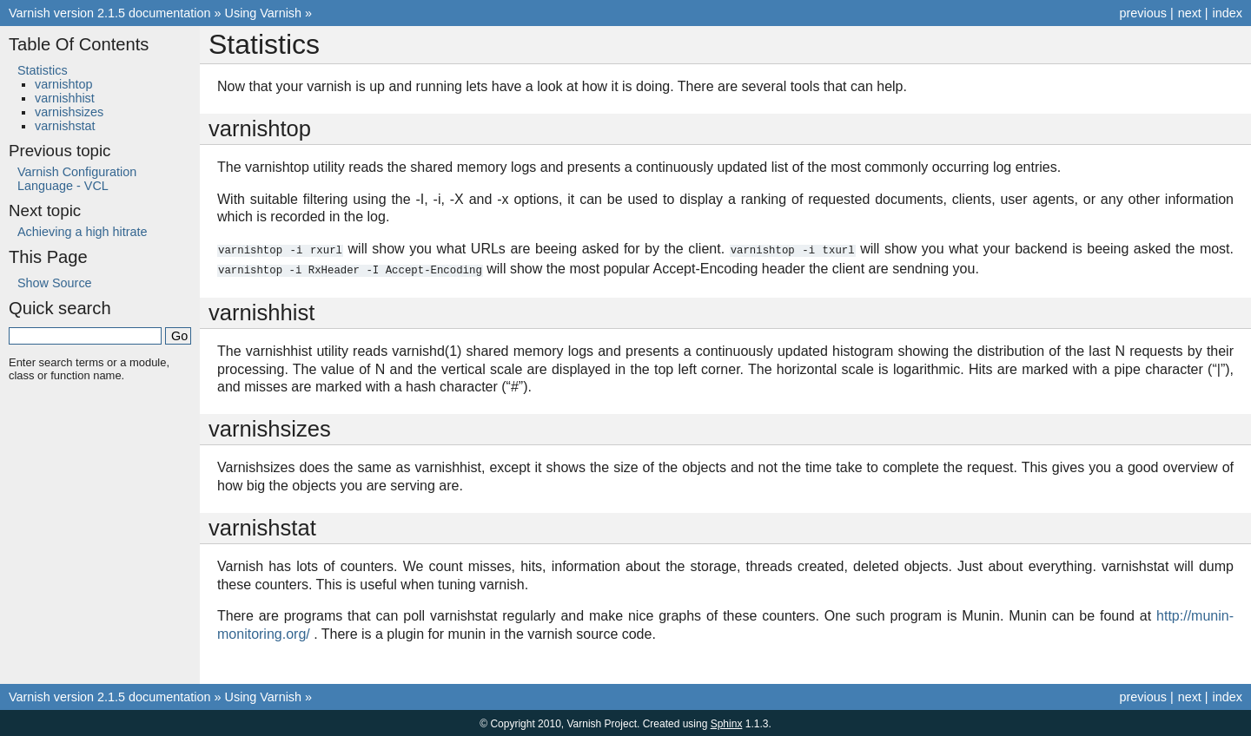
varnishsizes (69, 112)
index (1227, 13)
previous (1142, 13)
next (1189, 13)
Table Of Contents (79, 44)
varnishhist (65, 98)
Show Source (54, 283)
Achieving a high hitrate (82, 232)
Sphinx (727, 722)
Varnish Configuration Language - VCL (76, 179)
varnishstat (65, 126)
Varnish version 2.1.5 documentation (110, 13)
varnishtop (63, 84)
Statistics (42, 70)
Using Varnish (263, 13)
